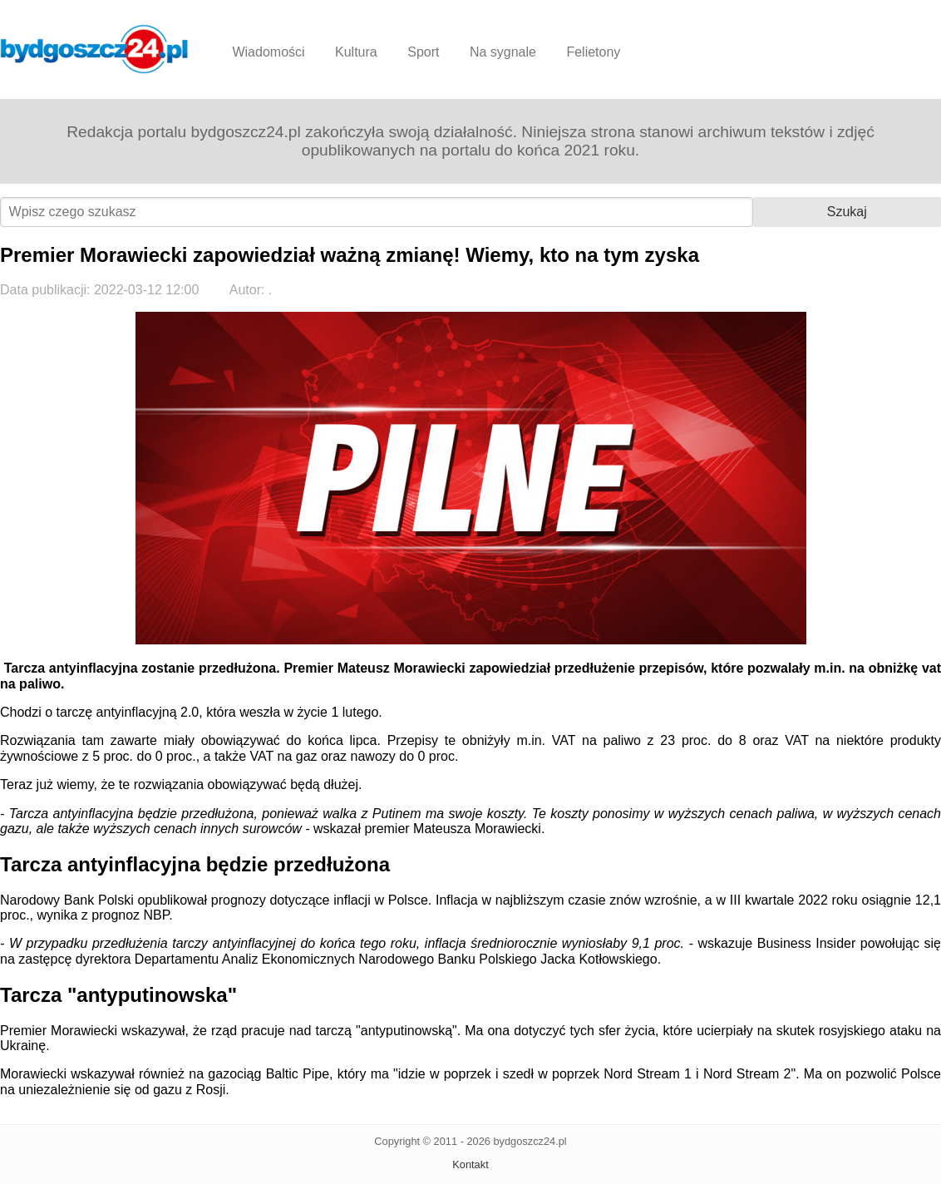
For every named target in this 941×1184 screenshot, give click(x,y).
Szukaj (847, 212)
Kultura (356, 52)
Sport (423, 52)
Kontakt (470, 1164)
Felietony (593, 52)
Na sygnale (503, 52)
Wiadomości (268, 52)
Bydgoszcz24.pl (94, 49)
